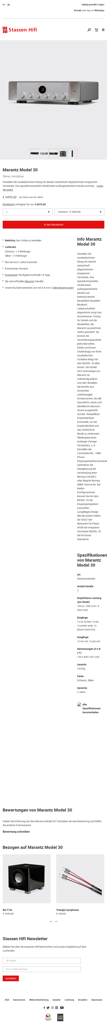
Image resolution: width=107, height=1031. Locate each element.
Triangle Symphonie (67, 910)
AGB (7, 999)
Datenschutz (19, 999)
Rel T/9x (7, 910)
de (8, 4)
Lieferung (69, 999)
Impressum (96, 999)
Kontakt (77, 10)
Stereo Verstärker (13, 176)
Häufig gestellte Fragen (93, 4)
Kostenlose (11, 275)
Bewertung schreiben (16, 832)
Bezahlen (82, 999)
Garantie (57, 999)
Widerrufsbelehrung (39, 999)
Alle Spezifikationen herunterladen (91, 708)
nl (3, 4)
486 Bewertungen (63, 288)
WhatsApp (99, 10)
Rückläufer (9, 204)
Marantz (29, 281)
